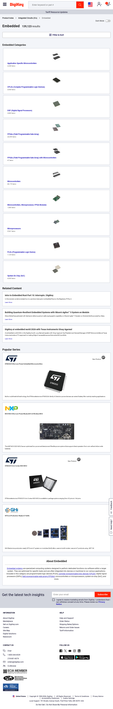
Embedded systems (15, 568)
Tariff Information (67, 631)
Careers (6, 627)
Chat (7, 651)
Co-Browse (9, 666)
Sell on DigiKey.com (11, 624)
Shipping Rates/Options (69, 624)
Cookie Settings (69, 698)
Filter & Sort (58, 35)
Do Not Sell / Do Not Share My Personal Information (56, 705)
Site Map (6, 631)
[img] (16, 5)
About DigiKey (8, 618)
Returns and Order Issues (69, 627)
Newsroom (7, 637)
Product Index (8, 18)
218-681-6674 (11, 659)
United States (19, 696)
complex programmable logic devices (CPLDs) (77, 574)
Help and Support (67, 618)
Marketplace (8, 621)
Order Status (64, 621)
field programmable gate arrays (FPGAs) (38, 576)
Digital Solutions (9, 634)
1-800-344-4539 (11, 655)
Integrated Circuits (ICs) (27, 18)
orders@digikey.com (13, 662)
